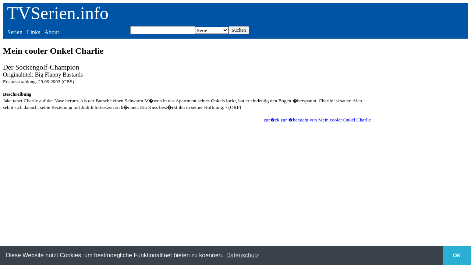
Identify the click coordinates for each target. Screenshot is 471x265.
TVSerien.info (58, 13)
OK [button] (457, 255)
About (51, 32)
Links (33, 32)
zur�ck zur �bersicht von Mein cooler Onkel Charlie (317, 120)
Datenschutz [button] (242, 255)
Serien (14, 32)
